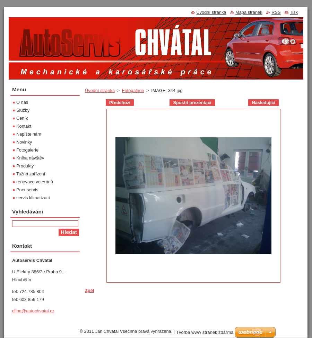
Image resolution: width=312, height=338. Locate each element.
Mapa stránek (248, 12)
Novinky (24, 142)
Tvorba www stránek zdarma (204, 332)
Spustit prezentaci (192, 102)
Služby (22, 110)
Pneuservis (27, 189)
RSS (275, 12)
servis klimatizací (33, 197)
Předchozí (119, 102)
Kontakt (23, 126)
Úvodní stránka (100, 90)
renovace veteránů (34, 181)
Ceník (22, 118)
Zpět (89, 290)
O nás (22, 102)
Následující (263, 102)
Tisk (294, 12)
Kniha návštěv (30, 158)
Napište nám (28, 134)
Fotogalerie (133, 90)
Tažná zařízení (30, 173)
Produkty (25, 165)
